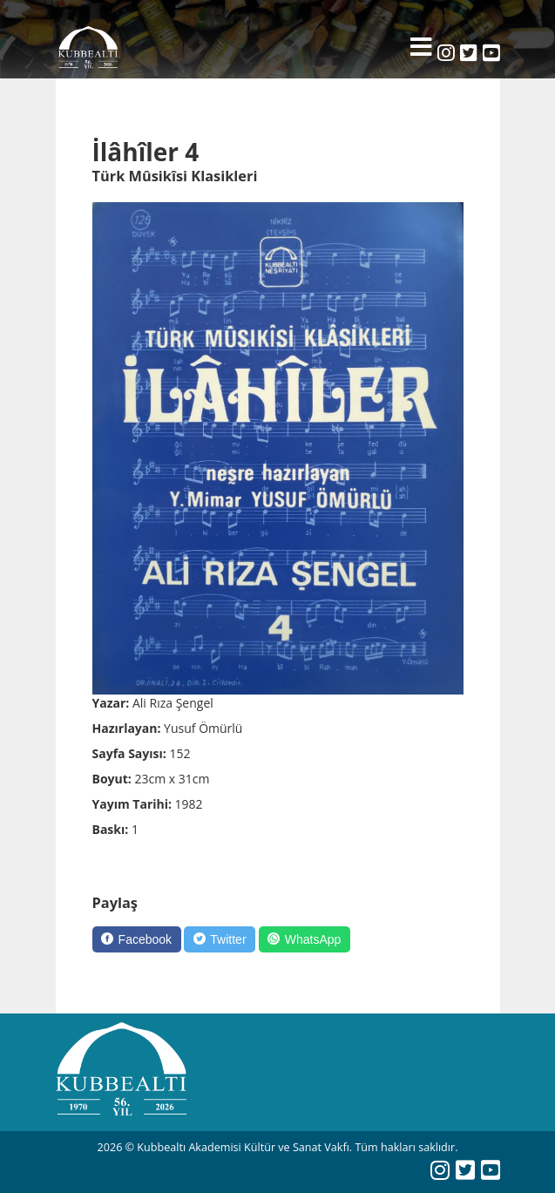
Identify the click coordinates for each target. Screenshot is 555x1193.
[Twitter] (219, 939)
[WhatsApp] (304, 939)
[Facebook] (136, 939)
